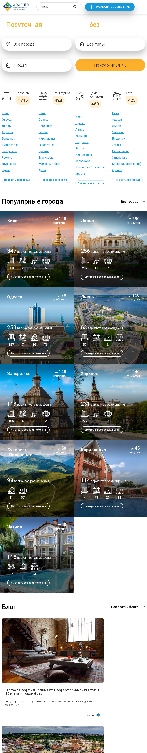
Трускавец (9, 164)
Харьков (7, 132)
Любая (20, 65)
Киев (5, 113)
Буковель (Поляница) (90, 167)
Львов (6, 126)
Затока (43, 132)
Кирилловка (10, 145)
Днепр (43, 170)
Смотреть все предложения (28, 276)
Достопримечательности (20, 709)
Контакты (60, 717)
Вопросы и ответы (66, 709)
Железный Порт (49, 164)
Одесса (7, 119)
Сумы (6, 170)
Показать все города (17, 179)
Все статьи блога (124, 607)
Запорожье (9, 151)
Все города (129, 201)
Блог (7, 717)
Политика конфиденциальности (70, 743)
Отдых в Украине (65, 702)
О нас (7, 702)
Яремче (7, 157)
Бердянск (8, 138)
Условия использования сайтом (71, 738)
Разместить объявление (113, 6)
